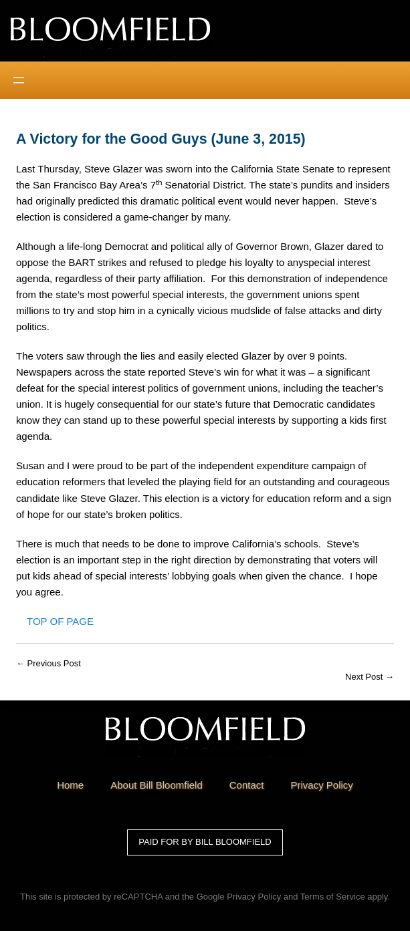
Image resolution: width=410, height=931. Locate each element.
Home (70, 785)
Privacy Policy (254, 897)
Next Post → (369, 677)
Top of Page (60, 621)
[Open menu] (18, 80)
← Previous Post (48, 663)
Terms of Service (332, 897)
